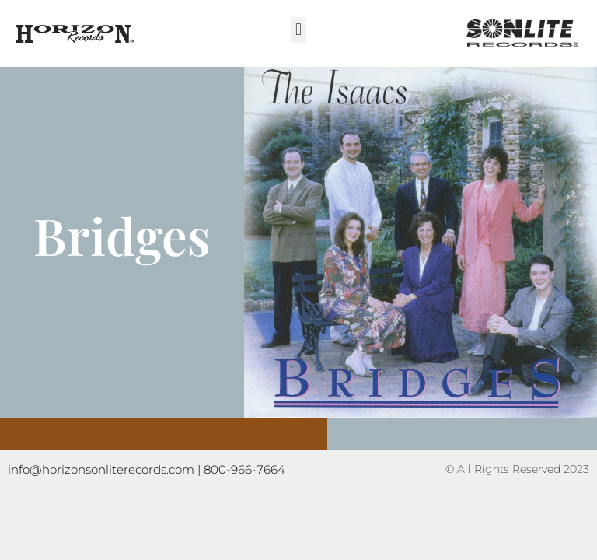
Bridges (122, 234)
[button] (298, 30)
